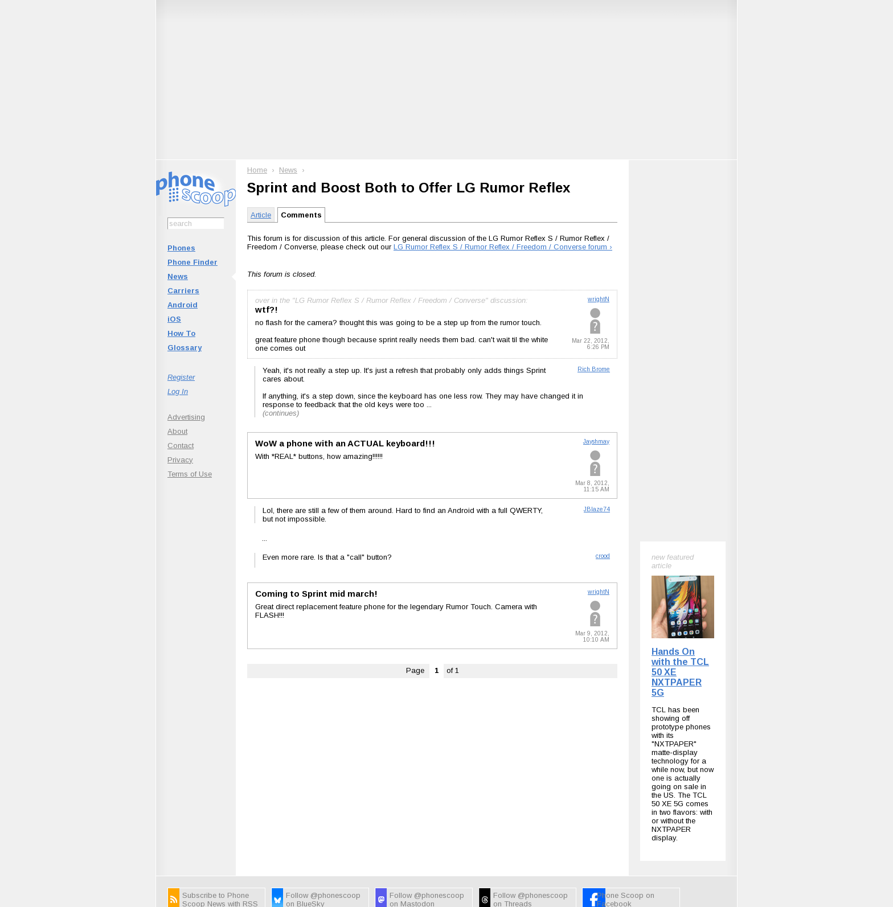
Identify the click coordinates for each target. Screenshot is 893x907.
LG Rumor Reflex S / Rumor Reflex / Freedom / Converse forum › (503, 247)
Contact (180, 445)
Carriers (183, 290)
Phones (181, 248)
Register (181, 377)
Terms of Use (189, 474)
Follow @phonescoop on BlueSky (323, 751)
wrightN (598, 299)
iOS (174, 319)
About (177, 431)
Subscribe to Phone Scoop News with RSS (220, 751)
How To (181, 333)
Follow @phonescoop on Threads (530, 751)
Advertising (186, 417)
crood (603, 556)
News (177, 276)
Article (261, 215)
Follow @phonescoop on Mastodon (427, 751)
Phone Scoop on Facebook (625, 751)
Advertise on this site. (446, 820)
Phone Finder (192, 262)
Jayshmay (596, 441)
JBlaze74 (597, 509)
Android (182, 305)
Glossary (184, 347)
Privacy (180, 459)
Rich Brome (593, 369)
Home (257, 170)
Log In (177, 391)
